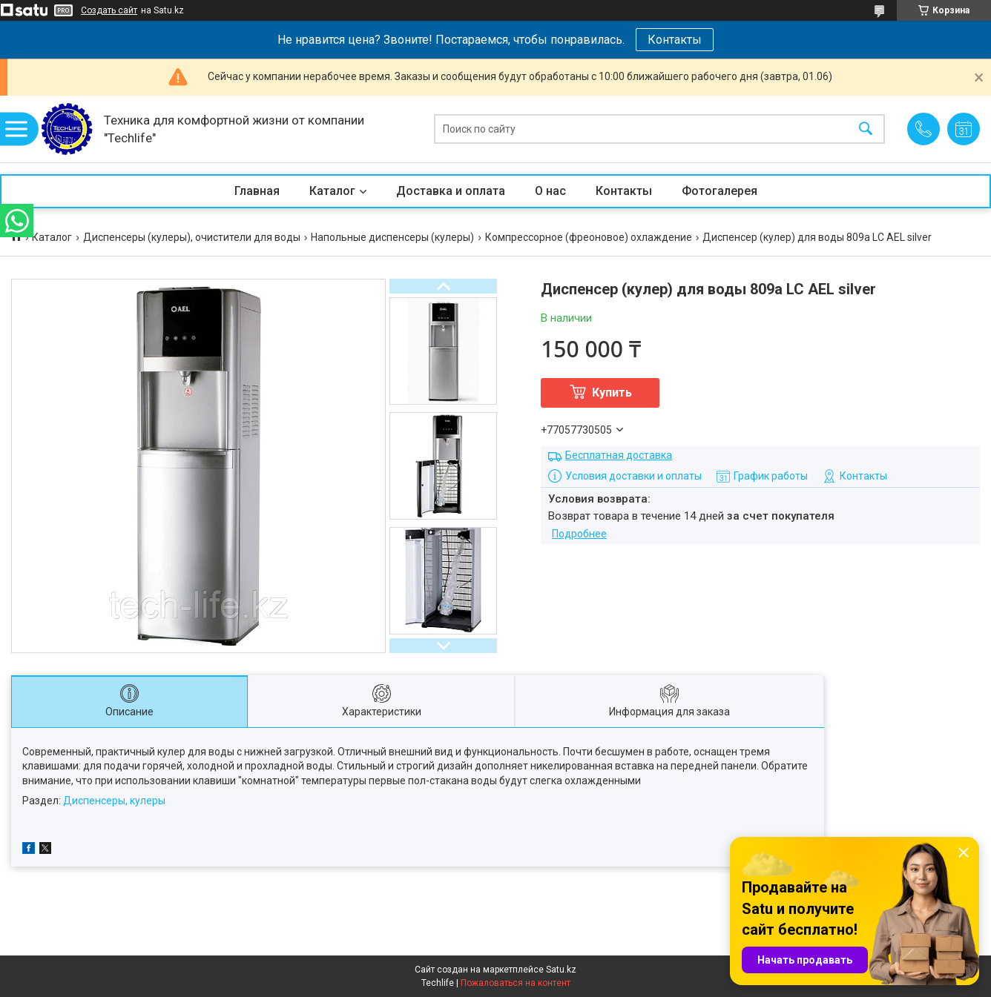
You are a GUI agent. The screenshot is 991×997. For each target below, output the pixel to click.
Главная (257, 191)
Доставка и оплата (450, 191)
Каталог (332, 191)
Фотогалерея (719, 191)
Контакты (675, 40)
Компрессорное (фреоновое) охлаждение (588, 237)
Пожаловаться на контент (515, 983)
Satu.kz (561, 969)
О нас (550, 191)
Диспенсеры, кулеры (114, 800)
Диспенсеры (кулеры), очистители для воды (191, 237)
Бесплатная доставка (618, 455)
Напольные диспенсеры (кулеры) (392, 237)
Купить (612, 392)
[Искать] (865, 129)
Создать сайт (109, 10)
